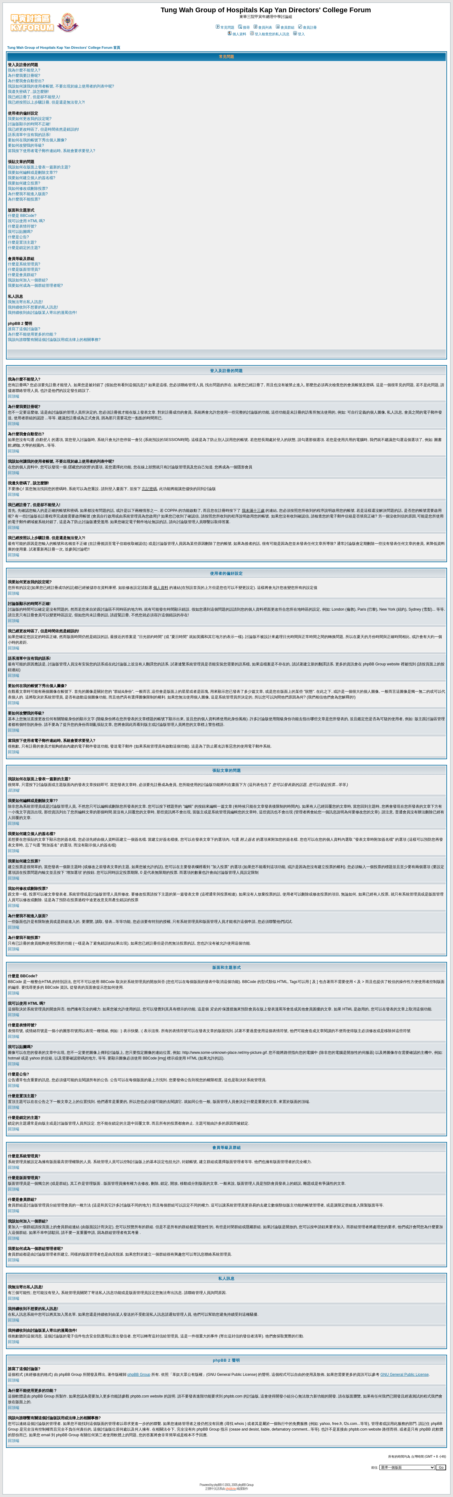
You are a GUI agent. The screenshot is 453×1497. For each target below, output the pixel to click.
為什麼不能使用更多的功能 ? (32, 334)
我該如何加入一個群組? (28, 280)
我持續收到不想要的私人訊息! (33, 307)
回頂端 (13, 396)
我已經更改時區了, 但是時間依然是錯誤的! (43, 129)
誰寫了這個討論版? (24, 329)
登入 (299, 34)
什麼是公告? (18, 237)
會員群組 (285, 27)
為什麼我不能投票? (24, 199)
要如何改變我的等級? (26, 145)
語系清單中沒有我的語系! (29, 135)
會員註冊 (307, 27)
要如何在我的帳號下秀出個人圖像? (37, 140)
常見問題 (225, 27)
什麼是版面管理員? (24, 269)
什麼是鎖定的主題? (24, 248)
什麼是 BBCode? (22, 215)
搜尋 (244, 27)
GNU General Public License (404, 1374)
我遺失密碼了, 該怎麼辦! (28, 91)
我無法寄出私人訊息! (25, 302)
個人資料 (237, 34)
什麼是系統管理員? (24, 264)
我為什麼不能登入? (24, 70)
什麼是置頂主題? (22, 242)
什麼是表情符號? (22, 226)
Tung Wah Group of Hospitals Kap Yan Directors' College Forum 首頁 (63, 47)
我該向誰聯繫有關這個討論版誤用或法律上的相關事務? (54, 339)
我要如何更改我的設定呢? (30, 118)
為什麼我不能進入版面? (28, 194)
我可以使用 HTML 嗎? (26, 221)
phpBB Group (138, 1374)
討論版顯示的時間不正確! (29, 124)
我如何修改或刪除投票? (28, 188)
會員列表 (263, 27)
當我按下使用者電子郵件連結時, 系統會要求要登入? (51, 151)
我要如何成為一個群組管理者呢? (35, 285)
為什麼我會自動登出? (26, 81)
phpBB (217, 1485)
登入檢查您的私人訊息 (269, 34)
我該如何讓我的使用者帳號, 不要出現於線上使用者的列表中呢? (61, 86)
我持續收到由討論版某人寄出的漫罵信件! (42, 312)
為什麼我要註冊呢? (24, 75)
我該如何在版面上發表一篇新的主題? (39, 167)
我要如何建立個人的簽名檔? (31, 178)
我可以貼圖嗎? (20, 231)
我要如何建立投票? (24, 183)
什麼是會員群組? (22, 275)
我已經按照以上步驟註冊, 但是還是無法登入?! (46, 102)
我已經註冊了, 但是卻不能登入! (34, 97)
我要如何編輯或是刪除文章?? (32, 172)
